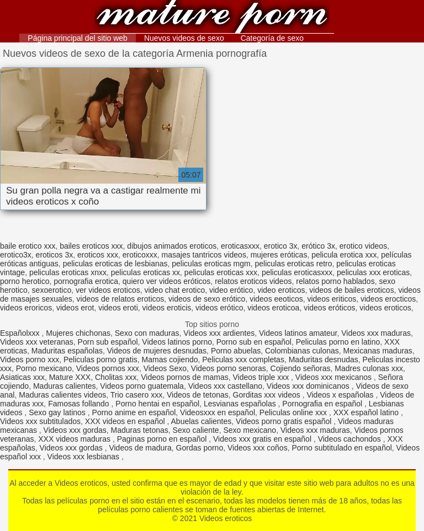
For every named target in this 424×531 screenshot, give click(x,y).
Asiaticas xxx (22, 377)
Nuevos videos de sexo (184, 38)
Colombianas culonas (302, 350)
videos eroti (118, 307)
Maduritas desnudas (323, 359)
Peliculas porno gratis (100, 359)
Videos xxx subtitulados (40, 421)
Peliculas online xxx (294, 412)
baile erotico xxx (27, 246)
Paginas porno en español (163, 439)
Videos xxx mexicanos (334, 377)
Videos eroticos (212, 18)
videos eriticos (331, 298)
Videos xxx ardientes (219, 333)
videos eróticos (329, 307)
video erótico (231, 290)
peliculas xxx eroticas (373, 272)
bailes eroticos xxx (91, 246)
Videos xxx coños (257, 447)
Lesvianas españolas (241, 403)
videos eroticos (385, 307)
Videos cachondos (350, 439)
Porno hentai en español (157, 403)
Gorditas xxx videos (268, 394)
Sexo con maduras (147, 333)
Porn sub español (108, 341)
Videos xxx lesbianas (84, 456)
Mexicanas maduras (377, 350)
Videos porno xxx (29, 359)
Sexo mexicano (249, 430)
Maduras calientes (64, 386)
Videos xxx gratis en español (263, 439)
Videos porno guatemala (142, 386)
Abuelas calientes (201, 421)
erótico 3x (318, 246)
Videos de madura (140, 447)
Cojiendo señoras (301, 368)
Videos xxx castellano (225, 386)
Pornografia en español (323, 403)
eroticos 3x (54, 254)
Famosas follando (79, 403)
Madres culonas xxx (369, 368)
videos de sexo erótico (206, 298)
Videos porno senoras (228, 368)
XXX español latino (367, 412)
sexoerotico (52, 290)
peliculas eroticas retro (293, 263)
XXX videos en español (126, 421)
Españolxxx (20, 333)
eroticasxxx (240, 246)
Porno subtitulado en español (341, 447)
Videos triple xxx (262, 377)
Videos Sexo (165, 368)
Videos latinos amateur (298, 333)
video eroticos (281, 290)
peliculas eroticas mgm (211, 263)
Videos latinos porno (177, 341)
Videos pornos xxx (107, 368)
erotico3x (15, 254)
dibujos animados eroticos (171, 246)
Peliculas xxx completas (243, 359)
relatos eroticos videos (253, 281)
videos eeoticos (276, 298)
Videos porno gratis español (284, 421)
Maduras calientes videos (62, 394)
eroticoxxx (140, 254)
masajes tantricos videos (204, 254)
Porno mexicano (44, 368)
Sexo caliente (196, 430)
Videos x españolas (340, 394)
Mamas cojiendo (170, 359)
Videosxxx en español (217, 412)
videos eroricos (26, 307)
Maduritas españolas (67, 350)
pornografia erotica (86, 281)
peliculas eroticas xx (145, 272)
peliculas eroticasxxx (297, 272)
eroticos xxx (97, 254)
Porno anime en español (134, 412)
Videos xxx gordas (75, 430)
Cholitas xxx (115, 377)
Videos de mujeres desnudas (156, 350)
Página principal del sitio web (78, 38)
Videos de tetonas (198, 394)
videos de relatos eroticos (121, 298)
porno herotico (25, 281)
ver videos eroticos (108, 290)
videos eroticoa (273, 307)
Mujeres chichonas (78, 333)
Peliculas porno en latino (338, 341)
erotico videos (363, 246)
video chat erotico (174, 290)
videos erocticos (388, 298)
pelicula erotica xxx (344, 254)
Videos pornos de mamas (185, 377)
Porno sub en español (254, 341)
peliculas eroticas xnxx (68, 272)
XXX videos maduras (75, 439)
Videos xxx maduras (376, 333)
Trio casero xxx (136, 394)
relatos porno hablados (335, 281)
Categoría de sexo (272, 38)
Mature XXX (70, 377)
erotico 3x (281, 246)
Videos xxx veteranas (36, 341)
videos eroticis (167, 307)
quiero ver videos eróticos (167, 281)
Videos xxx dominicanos (309, 386)
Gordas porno (200, 447)
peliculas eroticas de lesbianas (115, 263)
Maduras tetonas (139, 430)
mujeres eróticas (279, 254)
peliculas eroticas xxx (220, 272)
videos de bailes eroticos (351, 290)
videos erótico (219, 307)
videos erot (75, 307)
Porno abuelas (236, 350)
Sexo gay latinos (58, 412)
